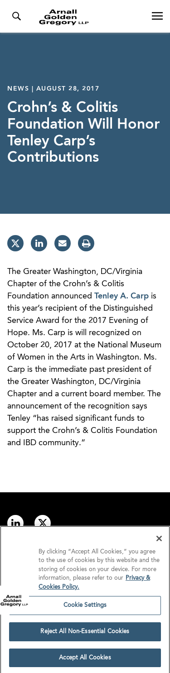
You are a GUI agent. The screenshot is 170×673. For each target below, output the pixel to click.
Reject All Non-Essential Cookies (84, 634)
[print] (86, 243)
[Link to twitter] (42, 523)
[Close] (159, 541)
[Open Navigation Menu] (157, 16)
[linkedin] (39, 243)
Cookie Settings (85, 608)
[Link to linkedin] (15, 523)
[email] (62, 243)
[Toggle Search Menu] (16, 16)
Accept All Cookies (85, 660)
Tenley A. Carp (121, 296)
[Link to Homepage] (88, 17)
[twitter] (15, 243)
